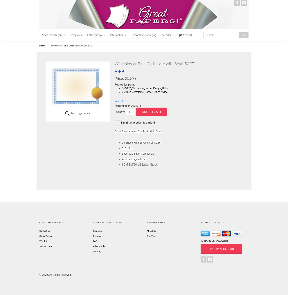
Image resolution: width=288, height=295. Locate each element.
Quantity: (120, 111)
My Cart (185, 35)
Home (42, 45)
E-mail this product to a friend (138, 122)
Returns (97, 236)
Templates (76, 35)
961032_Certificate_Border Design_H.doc (145, 88)
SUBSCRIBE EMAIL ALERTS (214, 240)
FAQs (95, 241)
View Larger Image (80, 113)
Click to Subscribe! (221, 249)
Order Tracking (46, 236)
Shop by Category (53, 35)
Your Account (46, 246)
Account (168, 35)
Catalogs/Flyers (96, 35)
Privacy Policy (100, 246)
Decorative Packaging (144, 35)
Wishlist (43, 241)
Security (97, 251)
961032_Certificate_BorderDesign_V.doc (145, 91)
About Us (151, 230)
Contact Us (44, 230)
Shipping (97, 230)
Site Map (151, 236)
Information (118, 35)
